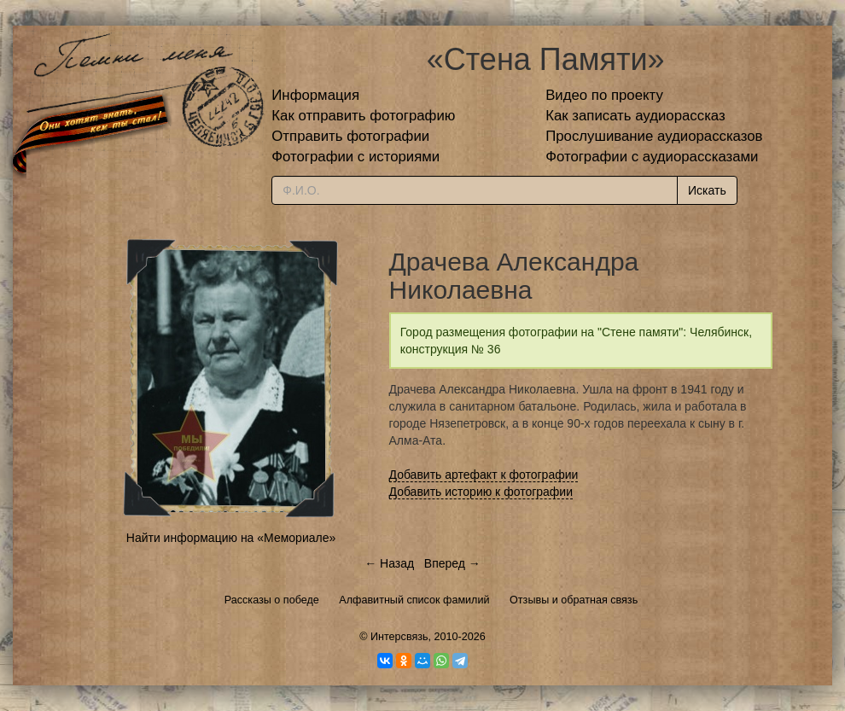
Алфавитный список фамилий (414, 600)
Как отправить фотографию (363, 116)
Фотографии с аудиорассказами (651, 157)
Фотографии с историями (355, 157)
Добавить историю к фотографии (481, 491)
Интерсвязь (399, 637)
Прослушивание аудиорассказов (653, 136)
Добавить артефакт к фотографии (484, 474)
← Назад (389, 563)
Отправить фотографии (350, 136)
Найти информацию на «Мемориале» (230, 538)
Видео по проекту (604, 95)
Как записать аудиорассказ (635, 116)
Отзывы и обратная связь (574, 600)
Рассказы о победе (271, 600)
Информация (315, 95)
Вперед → (452, 563)
